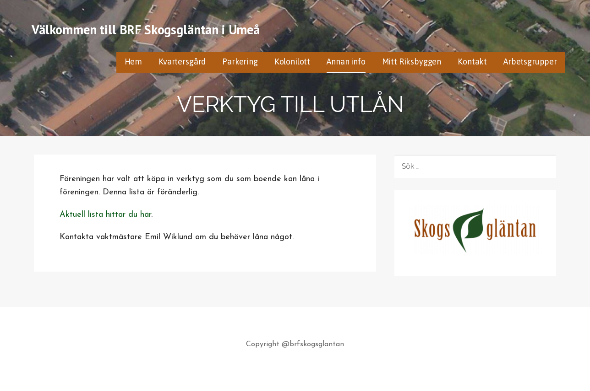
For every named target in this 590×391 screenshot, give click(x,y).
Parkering (240, 61)
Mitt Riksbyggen (412, 61)
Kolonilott (292, 61)
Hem (133, 61)
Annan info (346, 61)
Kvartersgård (182, 61)
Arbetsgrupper (530, 61)
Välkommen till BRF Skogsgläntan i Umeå (146, 29)
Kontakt (472, 61)
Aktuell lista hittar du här (105, 214)
